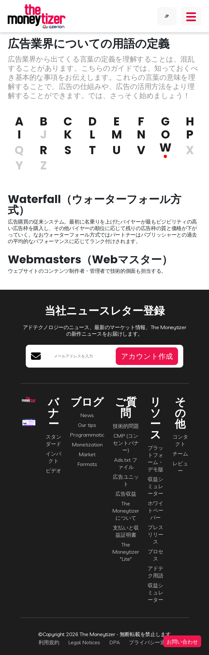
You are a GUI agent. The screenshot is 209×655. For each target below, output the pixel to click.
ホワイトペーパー (155, 510)
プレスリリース (155, 534)
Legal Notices (84, 642)
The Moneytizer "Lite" (125, 551)
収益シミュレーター (155, 486)
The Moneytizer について (125, 510)
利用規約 (48, 642)
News (87, 415)
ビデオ (53, 470)
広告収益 (125, 493)
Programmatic (87, 434)
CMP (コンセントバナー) (126, 442)
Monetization (87, 444)
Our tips (87, 425)
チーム (180, 453)
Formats (87, 464)
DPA (114, 642)
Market (87, 454)
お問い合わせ (182, 641)
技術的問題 (126, 426)
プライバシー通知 (150, 642)
